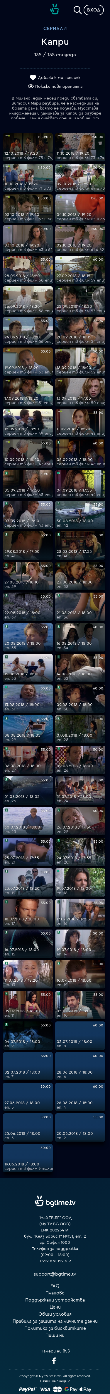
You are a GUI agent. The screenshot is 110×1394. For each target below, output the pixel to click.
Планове (55, 1293)
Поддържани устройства (55, 1300)
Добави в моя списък (59, 78)
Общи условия (55, 1314)
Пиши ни (55, 1335)
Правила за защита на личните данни (55, 1321)
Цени (55, 1307)
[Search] (78, 9)
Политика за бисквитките (55, 1328)
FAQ (55, 1286)
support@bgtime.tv (55, 1274)
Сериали (55, 28)
